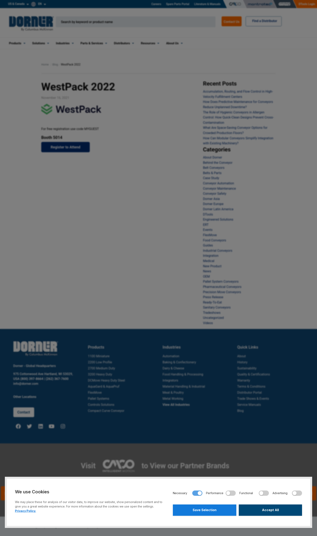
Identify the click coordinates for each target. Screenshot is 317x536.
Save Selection (204, 510)
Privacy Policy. (25, 510)
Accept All (270, 510)
